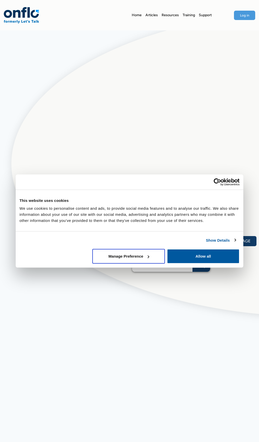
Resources (170, 15)
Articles (151, 15)
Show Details (218, 240)
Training (189, 15)
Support (205, 15)
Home (137, 15)
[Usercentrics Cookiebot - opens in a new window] (217, 182)
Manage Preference (129, 256)
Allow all (203, 256)
